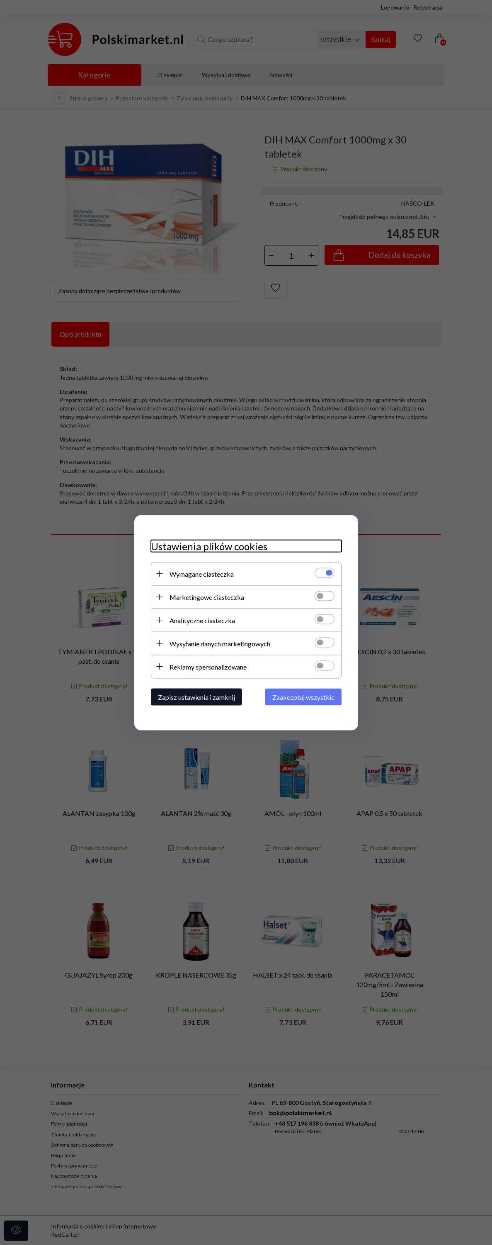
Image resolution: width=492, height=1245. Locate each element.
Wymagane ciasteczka (202, 574)
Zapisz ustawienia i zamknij (196, 697)
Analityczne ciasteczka (202, 620)
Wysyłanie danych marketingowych (220, 643)
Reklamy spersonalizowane (208, 666)
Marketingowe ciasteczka (207, 597)
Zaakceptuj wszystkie (303, 697)
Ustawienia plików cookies (209, 546)
